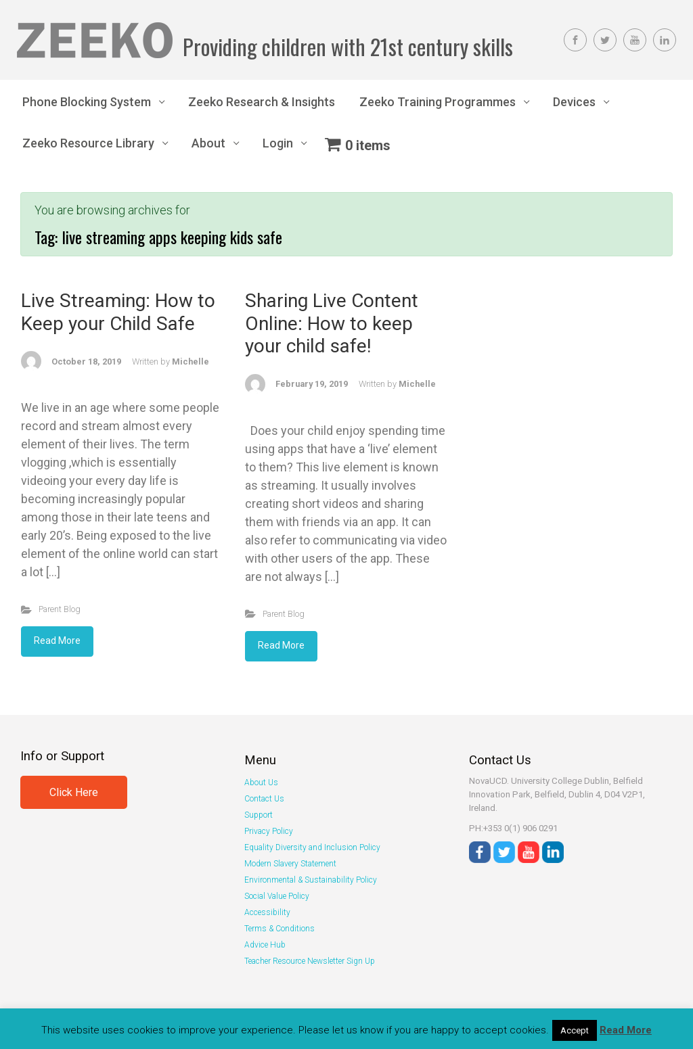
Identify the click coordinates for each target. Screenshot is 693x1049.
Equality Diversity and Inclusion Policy (312, 847)
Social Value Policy (276, 896)
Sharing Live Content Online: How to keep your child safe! (331, 323)
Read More (57, 640)
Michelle (190, 361)
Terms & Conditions (279, 928)
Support (258, 815)
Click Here (73, 792)
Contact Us (264, 798)
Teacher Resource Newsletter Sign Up (309, 961)
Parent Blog (60, 609)
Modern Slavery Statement (290, 863)
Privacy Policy (268, 831)
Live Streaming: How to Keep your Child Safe (118, 312)
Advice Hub (265, 945)
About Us (261, 782)
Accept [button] (574, 1030)
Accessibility (267, 912)
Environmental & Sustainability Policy (310, 880)
